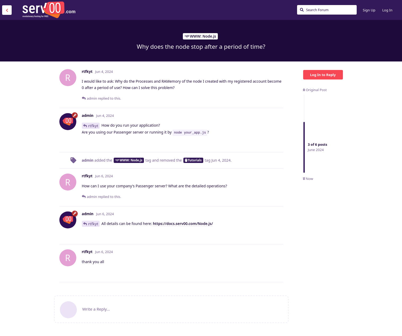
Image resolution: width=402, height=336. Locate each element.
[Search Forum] (327, 10)
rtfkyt (93, 125)
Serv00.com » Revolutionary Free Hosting (48, 10)
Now (308, 178)
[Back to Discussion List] (7, 10)
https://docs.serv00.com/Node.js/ (183, 223)
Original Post (315, 89)
